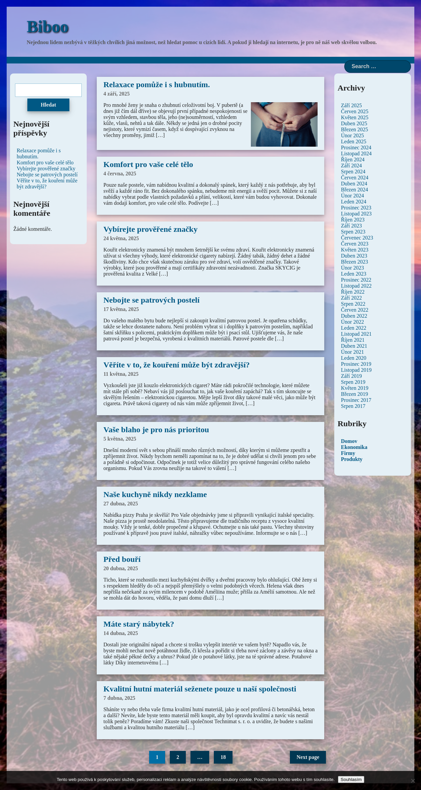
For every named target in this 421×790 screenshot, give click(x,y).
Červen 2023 (354, 244)
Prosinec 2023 (356, 207)
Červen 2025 (354, 111)
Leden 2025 (353, 141)
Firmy (348, 453)
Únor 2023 (352, 268)
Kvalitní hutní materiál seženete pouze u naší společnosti (199, 688)
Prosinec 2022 (356, 280)
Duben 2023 (354, 256)
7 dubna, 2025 (119, 698)
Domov (349, 441)
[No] (412, 780)
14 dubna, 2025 (120, 633)
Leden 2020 (353, 358)
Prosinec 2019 (356, 364)
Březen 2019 (354, 394)
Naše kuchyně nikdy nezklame (155, 494)
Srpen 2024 (353, 171)
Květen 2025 (354, 117)
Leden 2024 (353, 201)
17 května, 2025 (121, 309)
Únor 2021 (352, 352)
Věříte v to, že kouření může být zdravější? (176, 364)
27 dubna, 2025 (120, 503)
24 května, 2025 (121, 238)
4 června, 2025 (119, 173)
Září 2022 (351, 298)
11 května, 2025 (120, 374)
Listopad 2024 (356, 153)
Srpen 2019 (353, 382)
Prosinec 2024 (356, 147)
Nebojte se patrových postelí (151, 300)
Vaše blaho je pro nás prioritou (156, 429)
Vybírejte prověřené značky (150, 229)
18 (223, 757)
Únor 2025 (352, 135)
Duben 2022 (354, 316)
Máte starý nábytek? (138, 624)
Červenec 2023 (357, 238)
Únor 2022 (352, 322)
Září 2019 (351, 376)
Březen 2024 (354, 189)
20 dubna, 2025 (120, 568)
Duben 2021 (354, 346)
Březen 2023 (354, 262)
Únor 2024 (352, 195)
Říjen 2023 (353, 219)
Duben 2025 (354, 123)
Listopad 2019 (356, 370)
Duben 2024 (354, 183)
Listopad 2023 (356, 213)
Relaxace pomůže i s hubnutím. (156, 84)
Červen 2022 (354, 310)
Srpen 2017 (353, 406)
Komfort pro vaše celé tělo (148, 164)
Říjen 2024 (353, 159)
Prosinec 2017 (356, 400)
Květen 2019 (354, 388)
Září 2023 (351, 225)
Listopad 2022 (356, 286)
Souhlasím (351, 779)
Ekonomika (354, 447)
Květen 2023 (354, 250)
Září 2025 (351, 105)
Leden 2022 (353, 328)
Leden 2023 (353, 274)
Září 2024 (351, 165)
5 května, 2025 (119, 439)
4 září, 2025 (116, 94)
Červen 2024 (354, 177)
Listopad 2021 (356, 334)
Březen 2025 (354, 129)
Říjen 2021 (353, 340)
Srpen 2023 (353, 231)
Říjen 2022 (353, 292)
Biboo (47, 26)
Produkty (352, 459)
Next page (308, 757)
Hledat (48, 105)
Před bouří (121, 559)
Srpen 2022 (353, 304)
